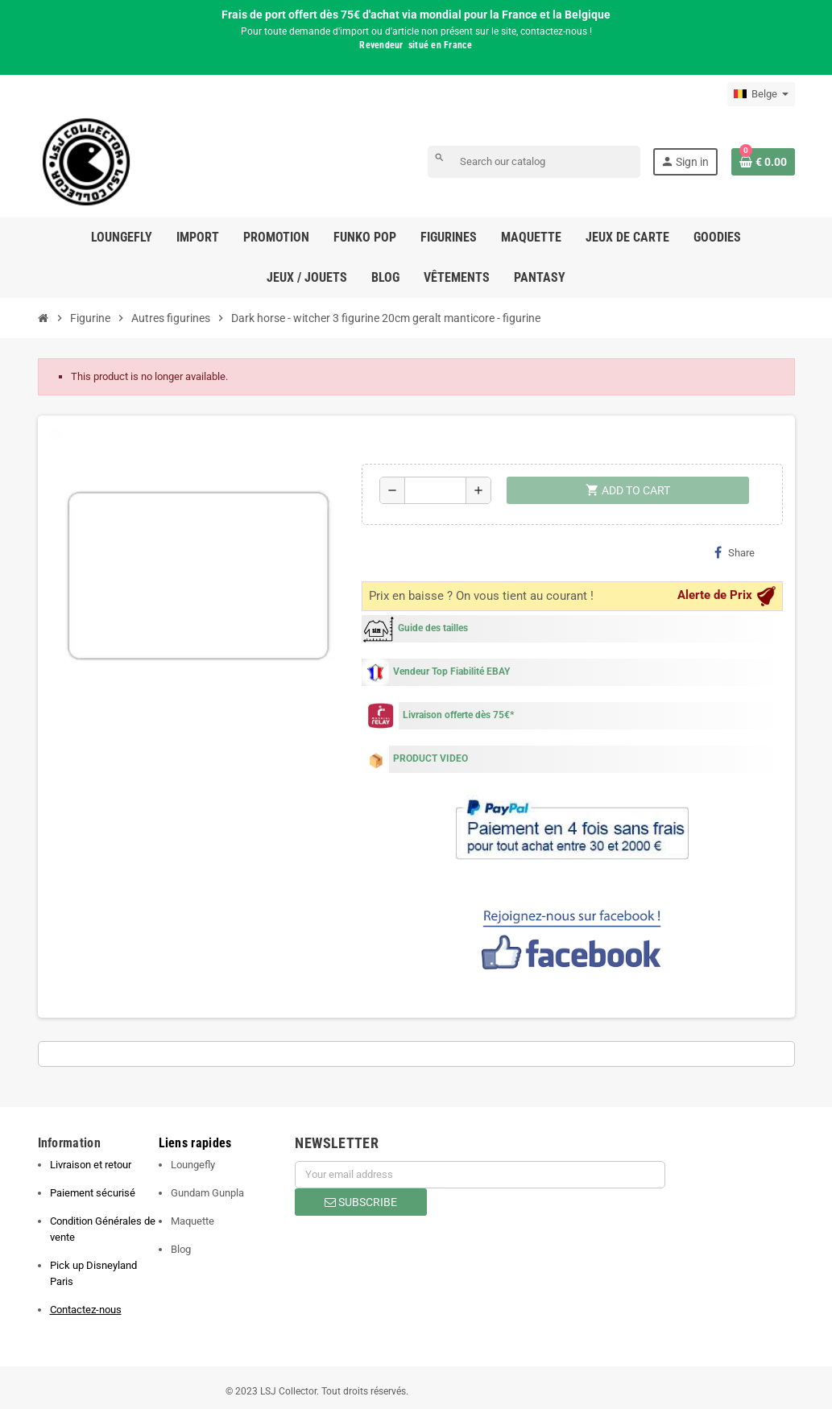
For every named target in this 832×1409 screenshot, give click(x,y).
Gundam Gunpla (207, 1193)
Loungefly (193, 1165)
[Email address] (480, 1174)
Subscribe (361, 1202)
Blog (181, 1249)
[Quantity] (435, 490)
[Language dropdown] (761, 94)
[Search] (534, 162)
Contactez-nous (86, 1310)
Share (734, 552)
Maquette (192, 1221)
